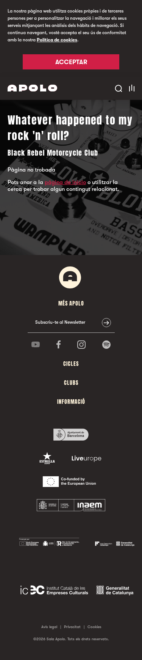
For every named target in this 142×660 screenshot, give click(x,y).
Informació (71, 402)
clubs (71, 383)
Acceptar (71, 62)
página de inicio (65, 182)
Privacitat (72, 627)
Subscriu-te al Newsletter (60, 322)
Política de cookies (57, 40)
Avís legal (49, 627)
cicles (71, 364)
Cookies (94, 627)
